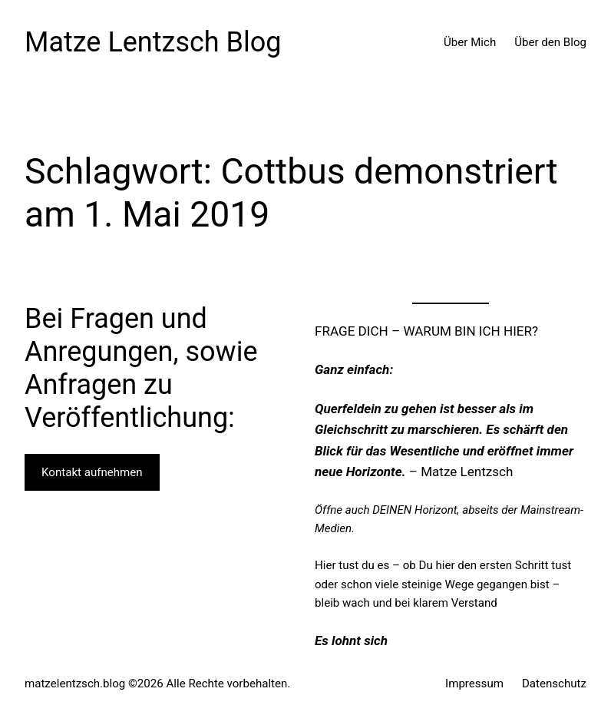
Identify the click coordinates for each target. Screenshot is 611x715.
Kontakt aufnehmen (92, 472)
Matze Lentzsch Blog (153, 42)
